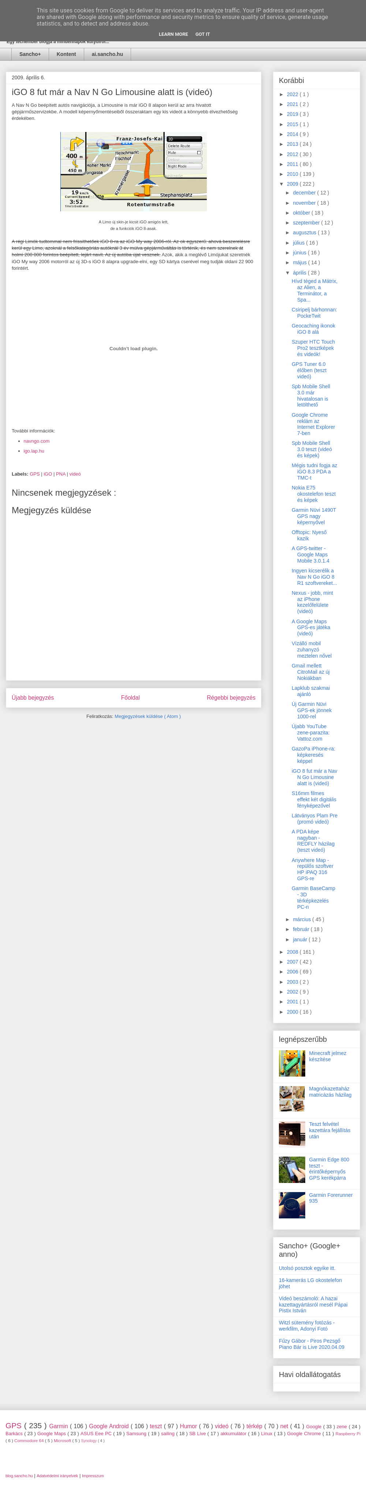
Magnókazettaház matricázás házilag (330, 1092)
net (285, 1426)
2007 (293, 962)
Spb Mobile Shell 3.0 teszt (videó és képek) (312, 449)
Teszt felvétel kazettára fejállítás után (330, 1130)
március (302, 919)
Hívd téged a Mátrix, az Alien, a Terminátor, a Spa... (314, 290)
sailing (168, 1433)
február (301, 929)
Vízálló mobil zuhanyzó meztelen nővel (312, 649)
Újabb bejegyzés (33, 698)
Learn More (173, 34)
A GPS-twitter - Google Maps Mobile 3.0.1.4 (310, 554)
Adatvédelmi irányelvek (57, 1476)
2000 (293, 1012)
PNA (61, 474)
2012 (293, 154)
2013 (293, 144)
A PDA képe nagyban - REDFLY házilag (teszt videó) (313, 841)
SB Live (198, 1433)
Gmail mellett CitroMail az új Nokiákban (311, 672)
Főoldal (130, 698)
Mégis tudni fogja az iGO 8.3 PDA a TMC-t (314, 471)
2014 (293, 134)
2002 (293, 992)
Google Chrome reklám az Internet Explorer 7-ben (313, 424)
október (302, 213)
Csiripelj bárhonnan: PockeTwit (314, 313)
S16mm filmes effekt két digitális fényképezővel (314, 799)
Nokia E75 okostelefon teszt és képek (314, 494)
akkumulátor (234, 1433)
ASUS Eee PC (97, 1433)
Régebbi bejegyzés (231, 698)
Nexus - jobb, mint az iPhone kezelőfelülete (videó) (312, 602)
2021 (293, 104)
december (305, 193)
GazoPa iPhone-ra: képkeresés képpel (313, 755)
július (299, 243)
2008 (293, 952)
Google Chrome (304, 1433)
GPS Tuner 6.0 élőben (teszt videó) (309, 370)
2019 (293, 114)
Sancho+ (30, 54)
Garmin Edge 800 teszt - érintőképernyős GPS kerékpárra (329, 1169)
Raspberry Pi (348, 1433)
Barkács (14, 1433)
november (305, 203)
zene (343, 1426)
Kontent (66, 54)
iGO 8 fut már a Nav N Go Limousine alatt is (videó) (314, 777)
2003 (293, 982)
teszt (157, 1426)
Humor (189, 1426)
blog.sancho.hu (19, 1476)
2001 (293, 1002)
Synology (89, 1441)
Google (314, 1426)
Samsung (137, 1433)
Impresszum (93, 1476)
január (301, 939)
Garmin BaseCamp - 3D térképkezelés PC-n (313, 897)
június (300, 253)
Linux (267, 1433)
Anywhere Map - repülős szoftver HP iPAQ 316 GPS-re (312, 869)
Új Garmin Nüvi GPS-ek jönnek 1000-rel (312, 710)
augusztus (305, 232)
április (300, 273)
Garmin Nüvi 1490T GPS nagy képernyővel (314, 516)
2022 (293, 94)
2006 (293, 972)
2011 (293, 164)
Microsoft (63, 1440)
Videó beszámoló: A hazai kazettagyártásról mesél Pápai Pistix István (313, 1305)
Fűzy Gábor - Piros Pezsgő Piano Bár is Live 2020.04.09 (311, 1344)
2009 (293, 184)
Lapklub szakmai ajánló (311, 691)
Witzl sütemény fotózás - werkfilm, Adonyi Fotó (307, 1326)
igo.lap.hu (34, 451)
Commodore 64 (29, 1440)
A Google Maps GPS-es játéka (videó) (311, 628)
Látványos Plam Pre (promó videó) (314, 819)
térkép (255, 1426)
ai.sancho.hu (107, 54)
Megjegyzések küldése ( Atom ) (148, 716)
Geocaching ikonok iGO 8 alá (313, 329)
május (300, 262)
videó (75, 474)
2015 (293, 124)
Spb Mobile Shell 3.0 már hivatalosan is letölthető (311, 395)
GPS (35, 474)
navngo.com (37, 441)
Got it (202, 34)
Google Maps (52, 1433)
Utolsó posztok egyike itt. (307, 1268)
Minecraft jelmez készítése (328, 1056)
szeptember (307, 223)
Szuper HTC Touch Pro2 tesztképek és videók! (313, 348)
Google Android (110, 1426)
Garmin (59, 1426)
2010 (293, 174)
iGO (48, 474)
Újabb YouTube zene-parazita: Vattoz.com (311, 732)
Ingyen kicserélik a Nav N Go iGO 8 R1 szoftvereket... (314, 577)
